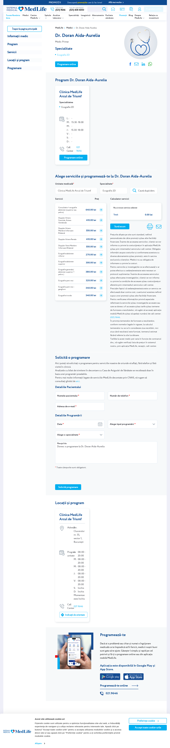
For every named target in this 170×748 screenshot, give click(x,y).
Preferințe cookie (148, 720)
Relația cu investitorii (154, 17)
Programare (14, 68)
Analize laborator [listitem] (57, 17)
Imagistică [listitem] (85, 15)
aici (78, 377)
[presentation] (75, 472)
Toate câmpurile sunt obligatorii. (70, 463)
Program (12, 44)
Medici (26, 15)
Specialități (74, 15)
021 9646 (79, 145)
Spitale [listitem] (48, 15)
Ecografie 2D (63, 54)
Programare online (153, 9)
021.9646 (112, 685)
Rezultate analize (131, 9)
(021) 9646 (115, 313)
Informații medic (17, 36)
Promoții (123, 15)
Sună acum (119, 222)
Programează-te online (114, 677)
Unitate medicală (64, 180)
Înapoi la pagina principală (24, 28)
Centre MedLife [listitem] (34, 17)
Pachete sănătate (109, 17)
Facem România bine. (13, 17)
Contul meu (139, 9)
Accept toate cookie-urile (148, 726)
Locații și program (18, 60)
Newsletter (112, 9)
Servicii (11, 52)
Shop (122, 9)
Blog (131, 15)
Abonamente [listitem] (98, 15)
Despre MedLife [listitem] (138, 17)
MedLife (59, 27)
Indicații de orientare (75, 606)
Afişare (38, 743)
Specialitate (106, 180)
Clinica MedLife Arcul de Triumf (70, 94)
